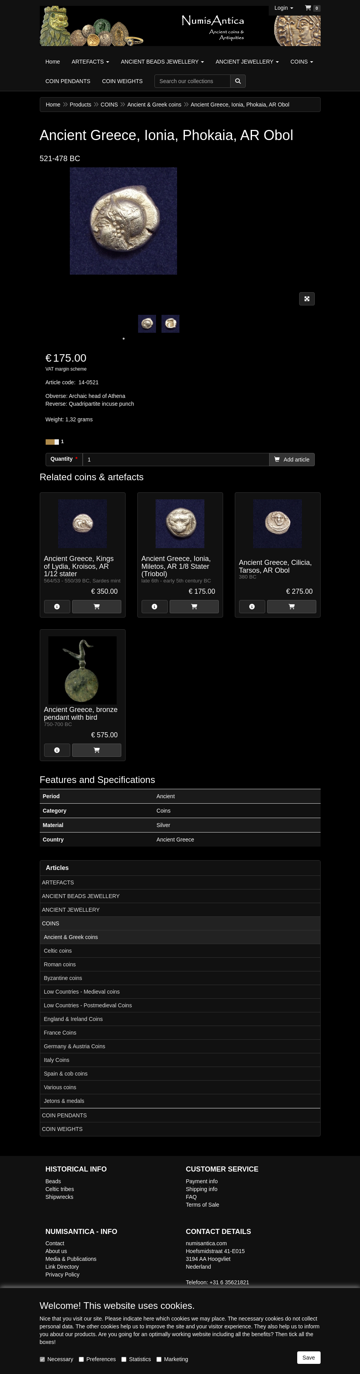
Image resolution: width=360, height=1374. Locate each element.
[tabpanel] (147, 324)
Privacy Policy (63, 1274)
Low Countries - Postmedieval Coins (88, 1005)
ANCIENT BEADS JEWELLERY (81, 896)
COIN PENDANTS (64, 1115)
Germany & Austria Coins (74, 1046)
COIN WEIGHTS (62, 1129)
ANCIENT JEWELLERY (71, 910)
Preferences (97, 1359)
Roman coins (60, 964)
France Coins (60, 1033)
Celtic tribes (60, 1189)
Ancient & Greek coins (71, 937)
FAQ (191, 1197)
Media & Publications (71, 1259)
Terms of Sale (203, 1205)
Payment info (202, 1181)
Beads (53, 1181)
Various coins (60, 1087)
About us (56, 1251)
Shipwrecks (60, 1197)
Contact (55, 1243)
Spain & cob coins (66, 1073)
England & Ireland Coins (73, 1019)
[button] (284, 8)
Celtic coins (58, 951)
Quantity (62, 459)
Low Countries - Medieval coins (82, 992)
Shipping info (202, 1189)
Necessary (56, 1359)
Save (309, 1357)
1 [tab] (124, 339)
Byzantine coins (63, 978)
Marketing (172, 1359)
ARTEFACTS (58, 882)
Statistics (136, 1359)
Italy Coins (56, 1060)
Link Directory (62, 1267)
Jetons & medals (64, 1101)
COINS (50, 923)
